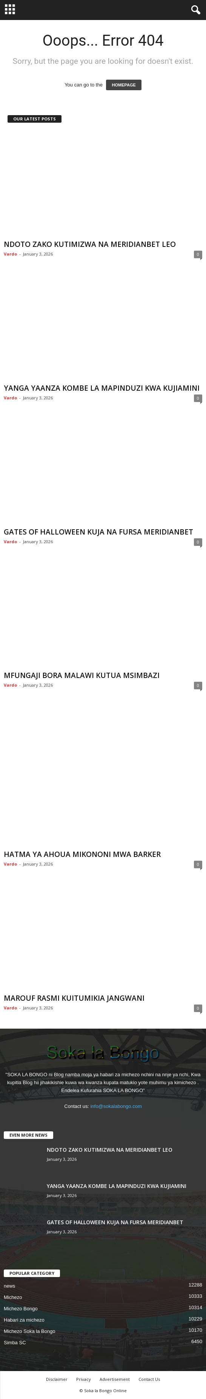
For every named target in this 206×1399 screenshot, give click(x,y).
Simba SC (15, 1342)
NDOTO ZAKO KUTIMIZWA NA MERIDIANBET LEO (90, 244)
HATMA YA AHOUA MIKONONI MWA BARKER (82, 854)
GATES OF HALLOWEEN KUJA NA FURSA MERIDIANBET (98, 532)
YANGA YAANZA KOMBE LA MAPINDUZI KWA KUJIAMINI (102, 388)
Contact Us (149, 1379)
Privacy (83, 1379)
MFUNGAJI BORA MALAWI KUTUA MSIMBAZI (82, 675)
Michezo (13, 1297)
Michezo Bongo (21, 1308)
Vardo (10, 254)
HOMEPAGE (123, 85)
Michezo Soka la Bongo (29, 1331)
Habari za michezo (24, 1320)
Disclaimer (57, 1379)
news (9, 1286)
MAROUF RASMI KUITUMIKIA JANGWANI (74, 998)
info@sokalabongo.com (116, 1106)
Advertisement (115, 1379)
